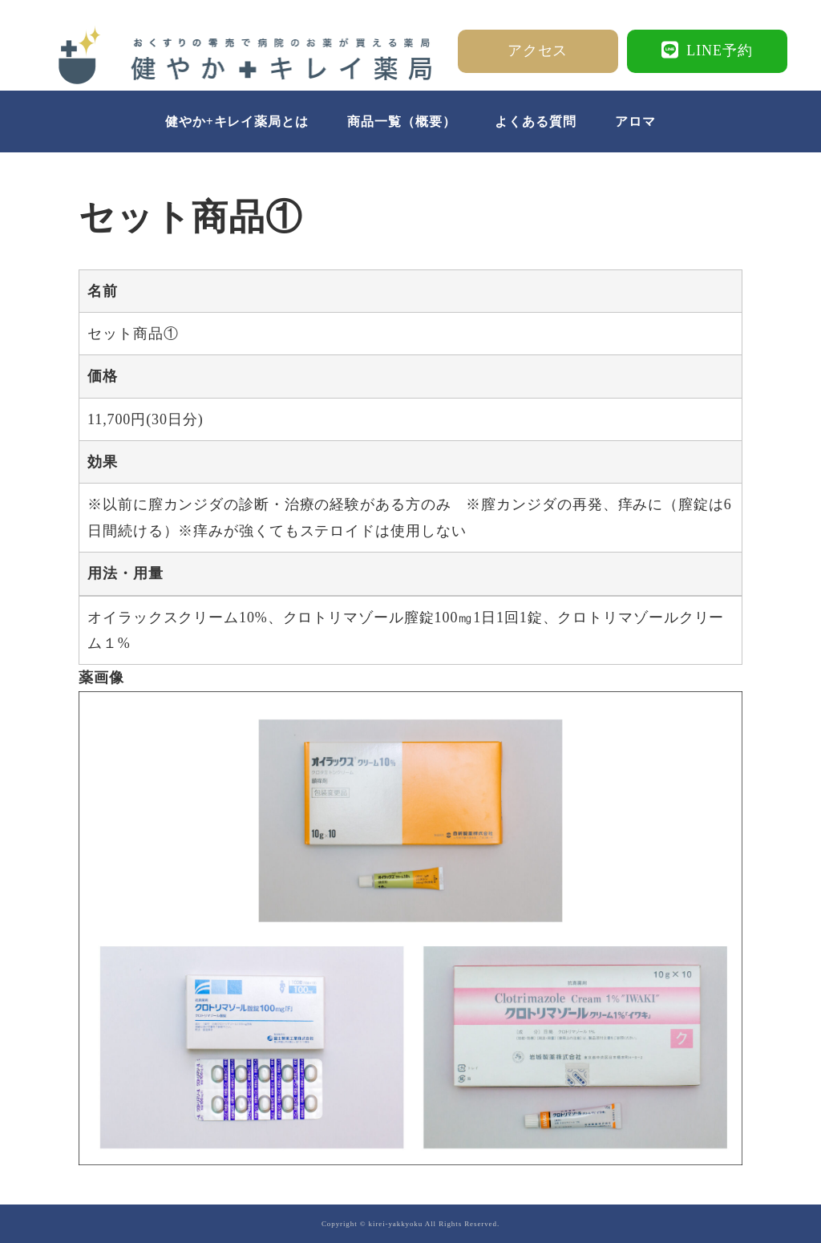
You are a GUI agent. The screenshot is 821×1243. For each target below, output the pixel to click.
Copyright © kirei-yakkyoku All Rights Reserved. (410, 1224)
